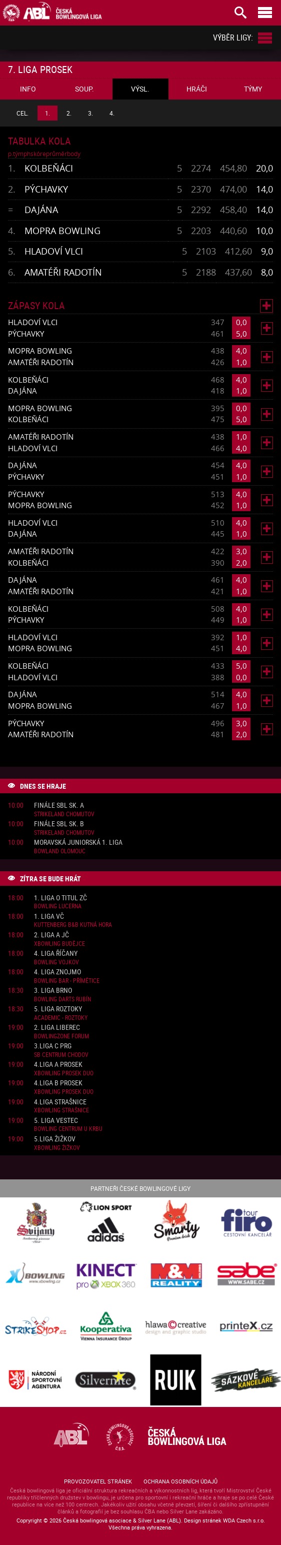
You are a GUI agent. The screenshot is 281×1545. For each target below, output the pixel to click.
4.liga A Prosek (58, 1064)
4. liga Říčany (56, 953)
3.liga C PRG (53, 1046)
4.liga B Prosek (58, 1083)
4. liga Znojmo (57, 972)
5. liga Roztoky (58, 1009)
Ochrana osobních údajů (181, 1481)
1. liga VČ (49, 916)
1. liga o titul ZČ (60, 898)
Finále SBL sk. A (59, 805)
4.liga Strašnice (60, 1102)
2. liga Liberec (57, 1027)
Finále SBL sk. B (59, 824)
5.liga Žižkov (55, 1139)
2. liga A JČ (51, 935)
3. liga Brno (53, 990)
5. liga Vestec (56, 1120)
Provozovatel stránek (98, 1481)
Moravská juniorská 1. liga (78, 842)
